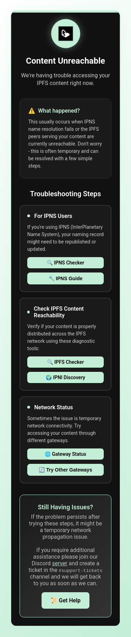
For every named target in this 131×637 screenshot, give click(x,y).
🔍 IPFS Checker (65, 362)
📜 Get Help (66, 600)
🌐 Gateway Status (65, 454)
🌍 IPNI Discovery (65, 377)
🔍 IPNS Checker (65, 263)
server (59, 563)
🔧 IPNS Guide (65, 278)
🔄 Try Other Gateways (65, 470)
